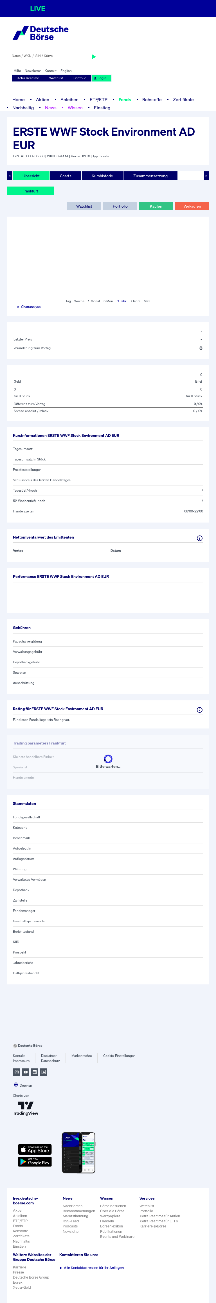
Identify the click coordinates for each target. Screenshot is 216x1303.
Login (99, 78)
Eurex (17, 1282)
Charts (65, 175)
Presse (18, 1272)
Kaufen (156, 206)
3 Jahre (135, 301)
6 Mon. (109, 301)
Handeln (107, 1221)
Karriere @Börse (153, 1226)
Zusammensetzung (150, 175)
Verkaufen (192, 206)
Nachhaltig (23, 108)
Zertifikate (183, 99)
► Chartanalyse (28, 307)
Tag (68, 301)
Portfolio (79, 78)
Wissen (75, 108)
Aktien (42, 99)
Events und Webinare (117, 1236)
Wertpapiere (110, 1216)
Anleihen (69, 99)
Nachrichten (72, 1206)
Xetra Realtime (28, 78)
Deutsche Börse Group (31, 1277)
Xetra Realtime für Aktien (160, 1216)
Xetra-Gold (22, 1287)
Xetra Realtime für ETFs (159, 1221)
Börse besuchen (113, 1206)
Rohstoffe (152, 99)
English (66, 71)
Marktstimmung (75, 1216)
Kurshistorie (102, 175)
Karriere (19, 1267)
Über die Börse (112, 1211)
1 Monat (94, 301)
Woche (79, 301)
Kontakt (51, 71)
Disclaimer (49, 1056)
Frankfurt (30, 191)
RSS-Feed (71, 1221)
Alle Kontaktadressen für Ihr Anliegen (91, 1267)
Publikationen (111, 1231)
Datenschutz (50, 1061)
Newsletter (33, 71)
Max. (147, 301)
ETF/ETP (98, 99)
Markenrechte (81, 1056)
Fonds (125, 99)
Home (18, 99)
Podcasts (70, 1226)
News (51, 108)
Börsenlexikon (111, 1226)
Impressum (21, 1061)
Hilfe (17, 71)
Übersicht (31, 175)
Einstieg (102, 108)
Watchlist (56, 78)
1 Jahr (121, 301)
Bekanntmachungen (79, 1211)
